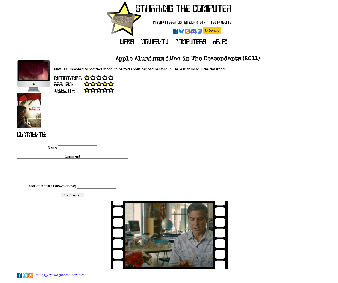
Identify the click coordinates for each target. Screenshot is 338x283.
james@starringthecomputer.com (61, 279)
